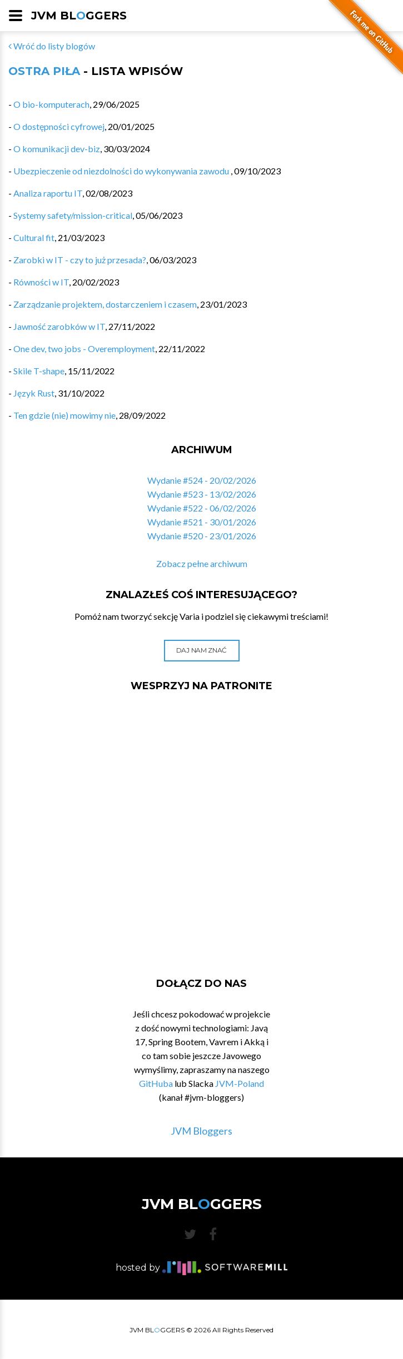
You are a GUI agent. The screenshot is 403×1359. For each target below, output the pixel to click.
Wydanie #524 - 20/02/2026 (201, 480)
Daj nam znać (201, 650)
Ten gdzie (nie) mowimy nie (64, 415)
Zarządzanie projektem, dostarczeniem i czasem (105, 304)
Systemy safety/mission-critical (72, 215)
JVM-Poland (239, 1083)
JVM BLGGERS (79, 15)
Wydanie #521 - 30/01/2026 (201, 521)
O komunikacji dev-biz (56, 148)
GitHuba (156, 1083)
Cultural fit (33, 237)
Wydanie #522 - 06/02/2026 (201, 508)
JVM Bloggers (201, 1131)
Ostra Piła (44, 71)
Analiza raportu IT (47, 193)
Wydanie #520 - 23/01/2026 (201, 535)
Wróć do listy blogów (51, 46)
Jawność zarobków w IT (59, 326)
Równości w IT (41, 282)
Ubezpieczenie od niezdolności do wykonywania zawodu (122, 171)
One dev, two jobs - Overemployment (84, 348)
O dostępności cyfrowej (59, 126)
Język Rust (33, 393)
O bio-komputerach (51, 104)
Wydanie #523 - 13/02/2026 (201, 494)
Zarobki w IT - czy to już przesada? (79, 259)
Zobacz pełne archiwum (201, 563)
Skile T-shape (38, 370)
